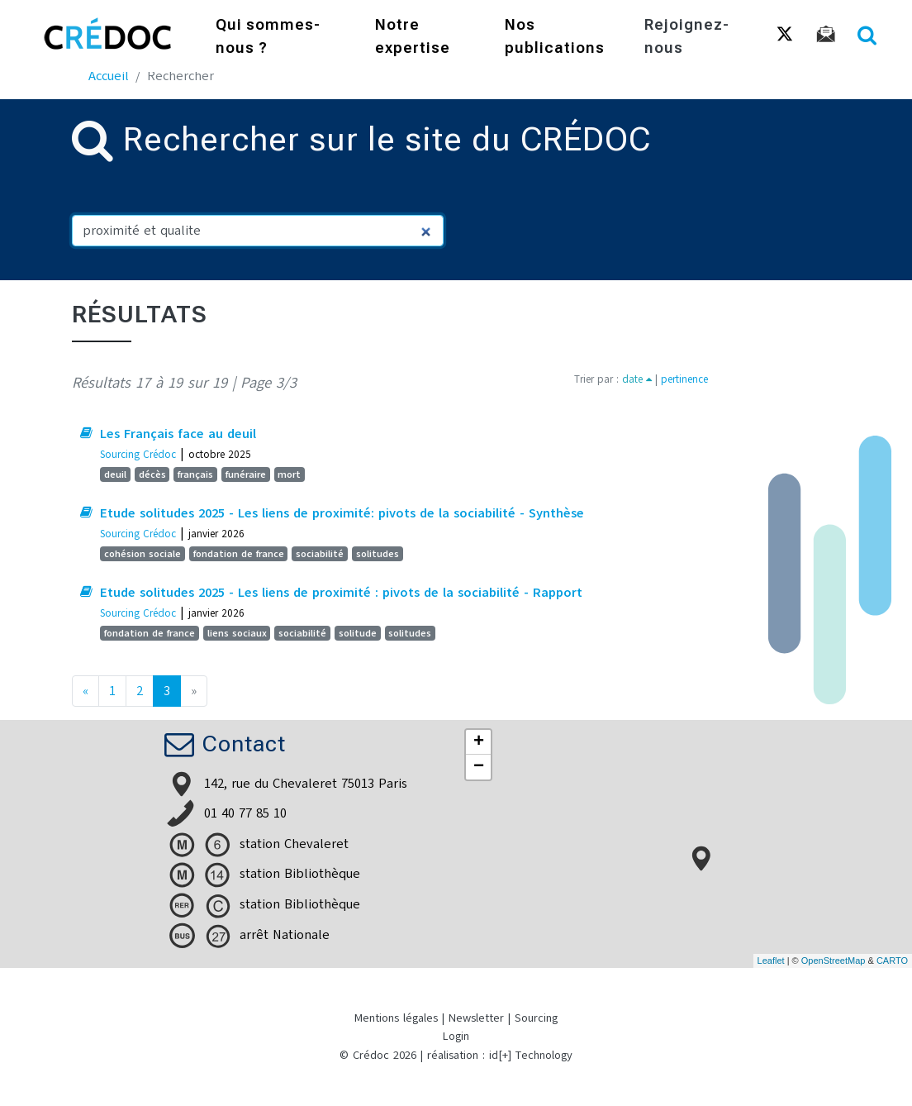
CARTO (892, 960)
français (195, 474)
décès (152, 474)
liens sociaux (237, 633)
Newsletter (476, 1018)
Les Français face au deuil (178, 434)
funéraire (246, 474)
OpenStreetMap (833, 960)
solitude (358, 633)
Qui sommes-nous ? (268, 37)
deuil (115, 474)
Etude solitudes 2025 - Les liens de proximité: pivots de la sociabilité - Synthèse (342, 513)
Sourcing (536, 1018)
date (637, 379)
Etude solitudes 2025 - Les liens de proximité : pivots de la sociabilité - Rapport (341, 593)
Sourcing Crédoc (138, 454)
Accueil (108, 76)
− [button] (478, 767)
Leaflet (771, 960)
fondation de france (238, 553)
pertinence (684, 379)
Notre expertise (412, 37)
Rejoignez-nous (686, 37)
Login (456, 1036)
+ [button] (478, 742)
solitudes (377, 553)
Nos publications (555, 37)
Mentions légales (396, 1018)
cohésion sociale (142, 553)
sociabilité (320, 553)
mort (289, 474)
